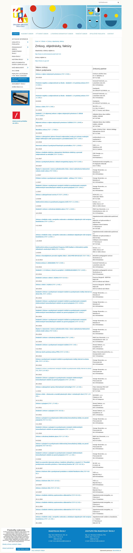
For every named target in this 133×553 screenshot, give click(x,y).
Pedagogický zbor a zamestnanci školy (20, 50)
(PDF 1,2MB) (54, 337)
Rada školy (16, 56)
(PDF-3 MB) (56, 344)
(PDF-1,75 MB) (46, 403)
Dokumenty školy (18, 84)
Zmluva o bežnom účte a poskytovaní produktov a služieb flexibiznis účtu (59, 471)
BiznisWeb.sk (117, 550)
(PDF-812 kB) (58, 502)
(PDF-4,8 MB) (64, 352)
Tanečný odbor (81, 33)
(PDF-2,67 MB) (52, 436)
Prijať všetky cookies (23, 549)
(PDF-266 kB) (49, 410)
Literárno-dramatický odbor (62, 33)
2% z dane (15, 70)
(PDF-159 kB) (47, 480)
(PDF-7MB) (62, 255)
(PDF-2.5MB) (52, 74)
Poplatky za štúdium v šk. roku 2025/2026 (20, 74)
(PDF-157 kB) (47, 488)
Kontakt (111, 33)
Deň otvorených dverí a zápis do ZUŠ (19, 63)
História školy (20, 59)
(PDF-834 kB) (58, 495)
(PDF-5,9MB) (59, 161)
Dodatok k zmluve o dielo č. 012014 (47, 277)
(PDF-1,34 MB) (58, 387)
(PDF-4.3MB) (45, 106)
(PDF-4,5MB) (49, 263)
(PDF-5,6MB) (60, 270)
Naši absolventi (20, 67)
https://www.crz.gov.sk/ (42, 61)
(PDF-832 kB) (58, 509)
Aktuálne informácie (20, 39)
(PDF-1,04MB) (55, 209)
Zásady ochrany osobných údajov (34, 550)
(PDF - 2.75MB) (46, 129)
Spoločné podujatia (97, 33)
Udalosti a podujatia (20, 43)
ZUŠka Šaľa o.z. (17, 87)
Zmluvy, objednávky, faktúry (19, 80)
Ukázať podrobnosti (7, 548)
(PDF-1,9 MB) (48, 284)
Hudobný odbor (27, 33)
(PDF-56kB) (59, 178)
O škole (16, 33)
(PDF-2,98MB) (59, 122)
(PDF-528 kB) (63, 277)
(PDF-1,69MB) (52, 194)
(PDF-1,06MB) (58, 145)
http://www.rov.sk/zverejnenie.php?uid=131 (48, 54)
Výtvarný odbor (42, 33)
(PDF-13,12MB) (57, 202)
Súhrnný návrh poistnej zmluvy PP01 (48, 352)
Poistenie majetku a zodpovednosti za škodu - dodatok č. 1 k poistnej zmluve (61, 95)
